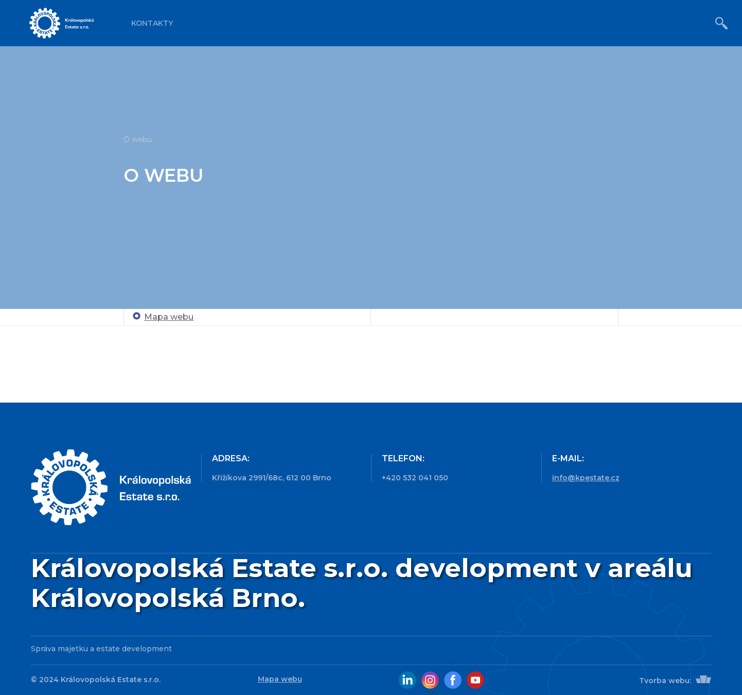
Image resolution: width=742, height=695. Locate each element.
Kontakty (152, 23)
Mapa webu (168, 317)
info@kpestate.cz (586, 477)
